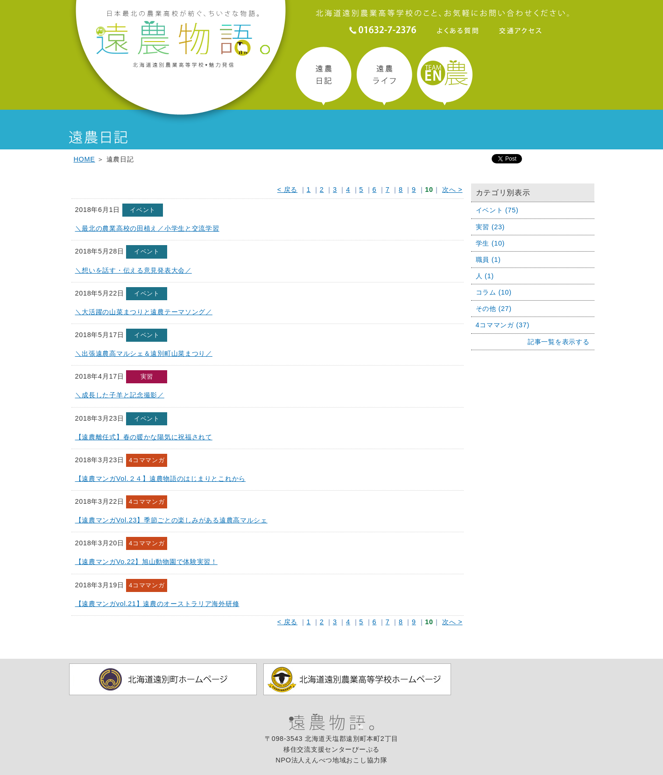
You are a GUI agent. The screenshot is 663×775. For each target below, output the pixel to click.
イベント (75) (497, 210)
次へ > (452, 189)
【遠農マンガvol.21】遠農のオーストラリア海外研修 (157, 603)
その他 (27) (494, 308)
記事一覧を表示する (558, 341)
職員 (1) (488, 259)
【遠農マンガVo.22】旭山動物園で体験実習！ (146, 561)
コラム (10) (494, 292)
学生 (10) (490, 243)
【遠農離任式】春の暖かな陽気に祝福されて (143, 437)
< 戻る (287, 189)
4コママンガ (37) (503, 325)
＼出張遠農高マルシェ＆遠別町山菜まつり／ (143, 353)
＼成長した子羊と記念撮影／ (119, 395)
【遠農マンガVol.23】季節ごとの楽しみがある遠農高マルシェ (171, 520)
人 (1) (485, 276)
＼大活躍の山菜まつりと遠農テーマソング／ (143, 312)
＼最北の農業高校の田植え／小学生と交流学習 (147, 228)
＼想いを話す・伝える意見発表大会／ (133, 270)
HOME (84, 159)
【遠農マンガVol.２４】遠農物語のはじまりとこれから (160, 478)
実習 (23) (490, 227)
